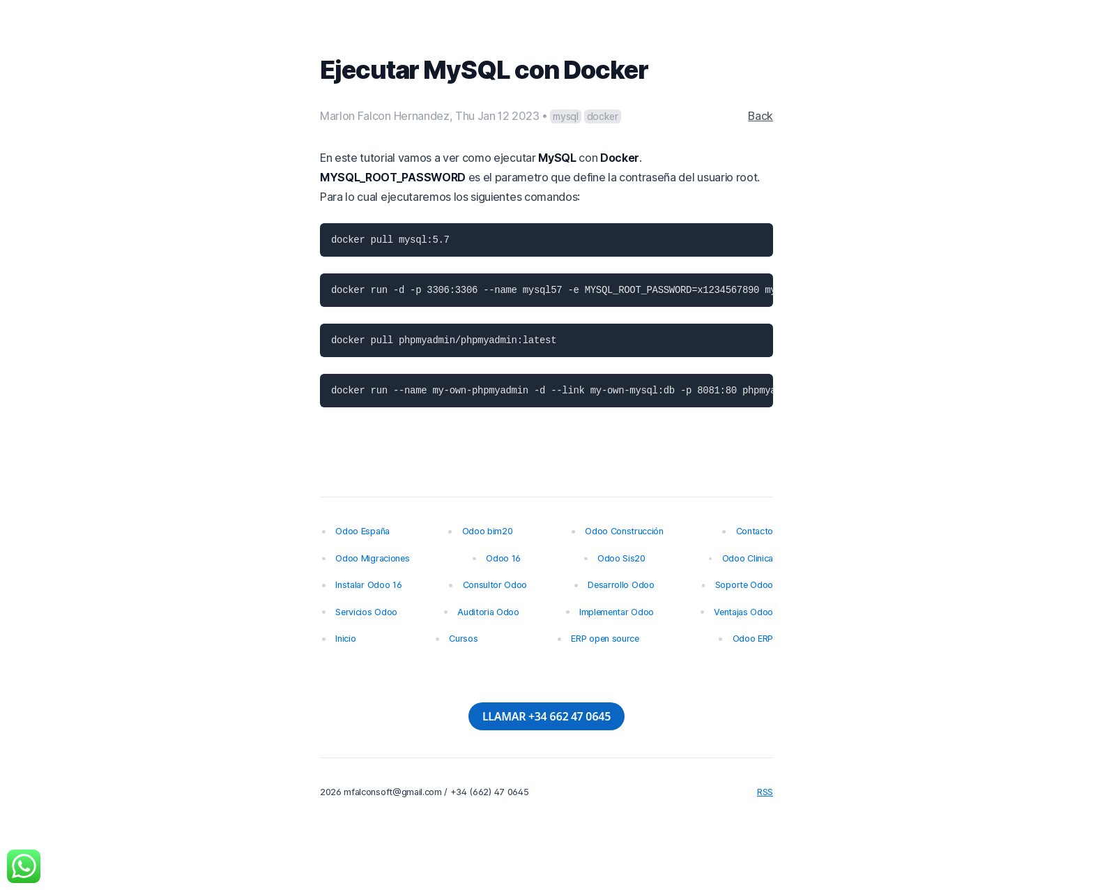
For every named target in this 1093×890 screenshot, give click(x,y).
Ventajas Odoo (743, 612)
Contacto (754, 531)
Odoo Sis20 (621, 558)
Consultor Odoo (495, 585)
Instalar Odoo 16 (368, 585)
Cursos (463, 638)
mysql (565, 116)
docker (602, 116)
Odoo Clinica (747, 558)
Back (760, 116)
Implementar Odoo (616, 612)
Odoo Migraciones (372, 558)
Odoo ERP (753, 638)
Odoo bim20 (487, 531)
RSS (765, 792)
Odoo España (362, 531)
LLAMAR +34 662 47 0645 (546, 716)
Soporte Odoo (744, 585)
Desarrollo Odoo (621, 585)
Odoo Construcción (624, 531)
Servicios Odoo (366, 612)
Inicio (345, 638)
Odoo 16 (503, 558)
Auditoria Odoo (488, 612)
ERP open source (605, 638)
